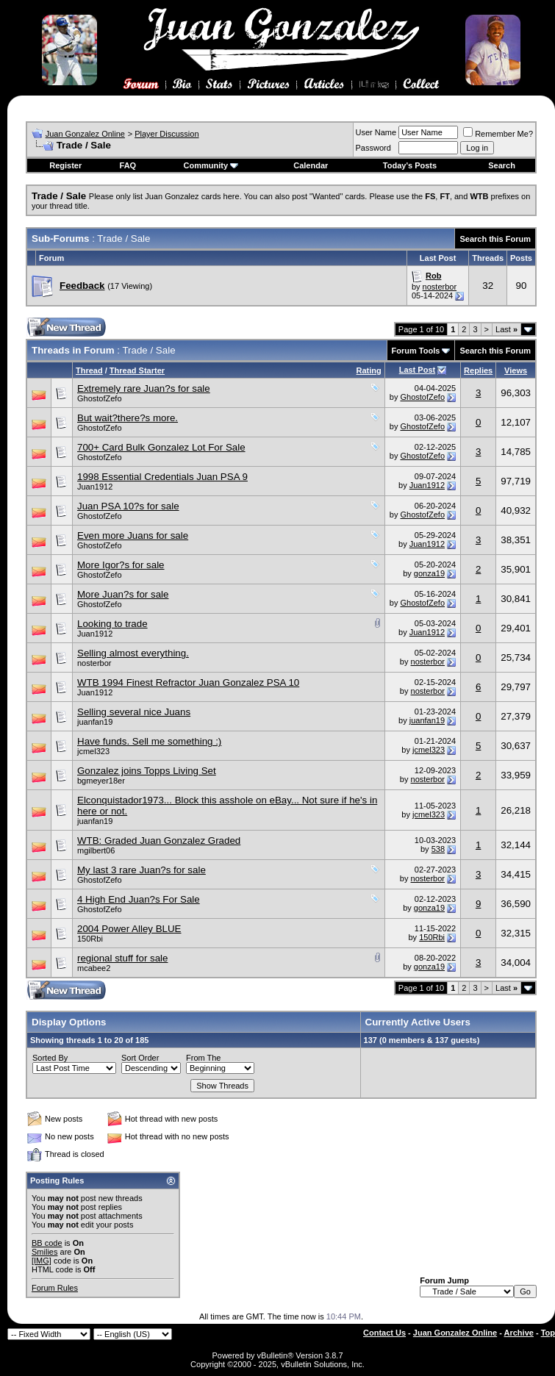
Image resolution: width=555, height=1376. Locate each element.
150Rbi (90, 938)
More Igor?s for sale (121, 564)
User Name (376, 132)
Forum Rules (55, 1287)
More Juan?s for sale (122, 594)
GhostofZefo (99, 398)
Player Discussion (166, 133)
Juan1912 (94, 486)
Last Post (417, 369)
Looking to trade (112, 623)
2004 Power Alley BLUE (129, 928)
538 (438, 849)
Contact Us (384, 1332)
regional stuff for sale (122, 958)
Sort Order (140, 1057)
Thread (89, 370)
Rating (369, 370)
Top (548, 1332)
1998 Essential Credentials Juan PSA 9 (162, 476)
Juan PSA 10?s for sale (128, 506)
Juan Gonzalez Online (85, 133)
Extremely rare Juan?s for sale (143, 388)
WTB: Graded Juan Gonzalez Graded (158, 840)
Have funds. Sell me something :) (149, 741)
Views (515, 370)
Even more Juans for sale (132, 535)
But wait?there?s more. (127, 417)
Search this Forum (495, 238)
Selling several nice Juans (133, 711)
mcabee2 (93, 968)
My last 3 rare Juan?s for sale (141, 869)
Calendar (310, 165)
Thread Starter (137, 370)
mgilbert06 (96, 850)
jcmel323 (93, 751)
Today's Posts (410, 165)
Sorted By (50, 1057)
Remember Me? (498, 133)
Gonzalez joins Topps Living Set (146, 770)
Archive (519, 1332)
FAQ (128, 165)
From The (203, 1057)
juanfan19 (94, 721)
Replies (478, 370)
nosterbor (439, 286)
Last (506, 329)
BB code (47, 1243)
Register (65, 165)
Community (211, 165)
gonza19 (429, 573)
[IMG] (41, 1260)
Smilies (44, 1251)
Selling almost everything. (133, 653)
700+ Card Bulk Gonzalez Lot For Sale (161, 447)
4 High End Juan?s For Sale (138, 899)
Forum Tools (416, 350)
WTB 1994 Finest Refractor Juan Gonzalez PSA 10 (188, 682)
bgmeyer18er (101, 780)
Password (373, 147)
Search (501, 165)
